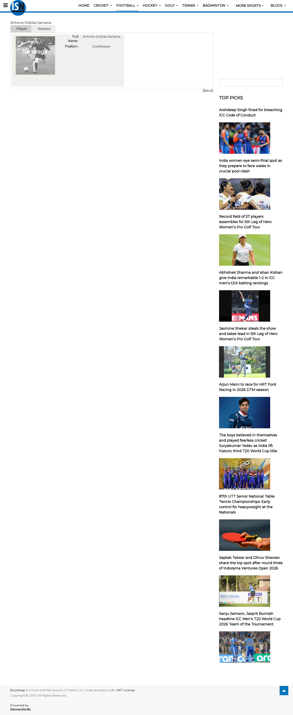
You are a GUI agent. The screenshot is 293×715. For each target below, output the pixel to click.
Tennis (190, 5)
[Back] (208, 90)
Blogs (278, 5)
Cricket (103, 5)
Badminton (216, 5)
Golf (171, 5)
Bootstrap (17, 690)
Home (83, 5)
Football (127, 5)
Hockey (152, 5)
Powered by (20, 707)
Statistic (44, 29)
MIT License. (126, 690)
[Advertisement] (251, 44)
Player (22, 29)
